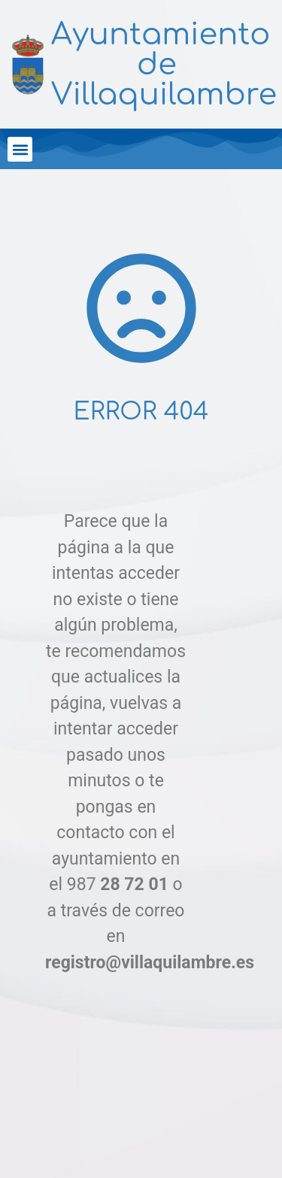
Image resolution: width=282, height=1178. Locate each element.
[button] (20, 149)
